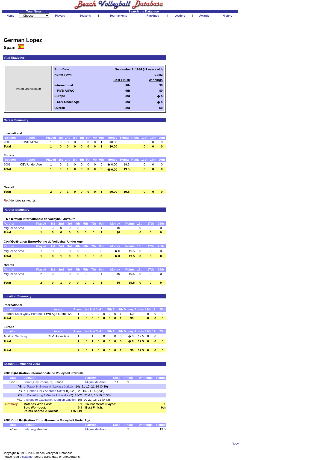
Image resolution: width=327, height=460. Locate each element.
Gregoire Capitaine (39, 399)
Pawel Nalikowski (39, 386)
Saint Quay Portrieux (29, 314)
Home (10, 15)
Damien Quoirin (65, 399)
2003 (7, 142)
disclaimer (27, 456)
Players (60, 15)
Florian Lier (34, 391)
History (227, 15)
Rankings (153, 15)
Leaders (179, 15)
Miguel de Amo (14, 228)
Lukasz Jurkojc (63, 386)
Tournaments (118, 15)
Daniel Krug (35, 395)
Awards (204, 15)
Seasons (85, 15)
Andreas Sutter (55, 391)
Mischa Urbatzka (57, 395)
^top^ (235, 443)
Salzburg (21, 336)
